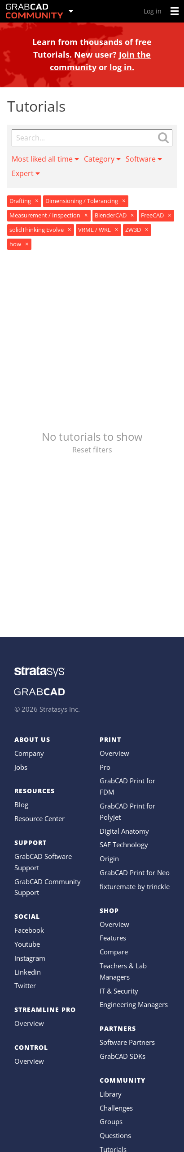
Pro (105, 767)
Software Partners (127, 1042)
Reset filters (92, 450)
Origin (109, 858)
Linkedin (27, 971)
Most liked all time (45, 159)
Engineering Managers (134, 1004)
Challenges (116, 1107)
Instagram (29, 957)
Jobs (20, 767)
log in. (122, 67)
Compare (114, 951)
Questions (115, 1135)
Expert (26, 173)
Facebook (29, 930)
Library (111, 1093)
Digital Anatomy (124, 831)
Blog (21, 804)
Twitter (25, 985)
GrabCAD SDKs (122, 1056)
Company (29, 753)
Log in (153, 11)
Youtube (27, 944)
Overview (29, 1023)
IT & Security (119, 990)
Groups (111, 1121)
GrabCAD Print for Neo (135, 872)
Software (144, 159)
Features (113, 937)
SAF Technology (124, 844)
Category (102, 159)
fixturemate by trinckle (135, 886)
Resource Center (39, 818)
